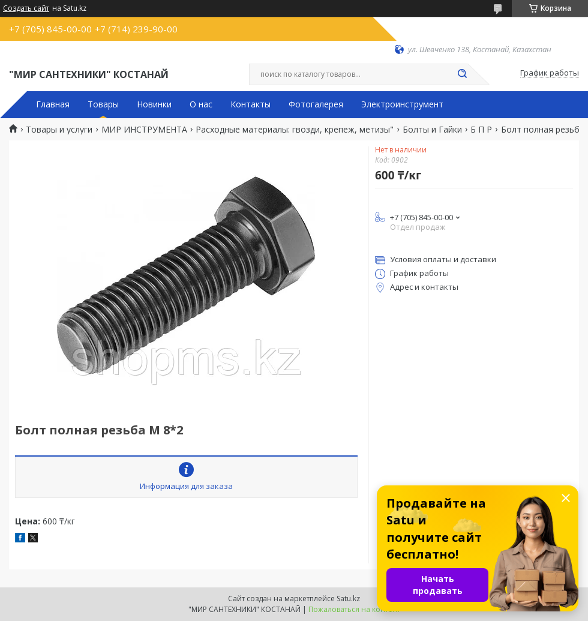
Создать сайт (26, 8)
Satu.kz (348, 598)
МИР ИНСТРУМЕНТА (144, 129)
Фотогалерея (316, 104)
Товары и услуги (59, 129)
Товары (103, 104)
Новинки (154, 104)
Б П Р (481, 129)
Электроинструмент (402, 104)
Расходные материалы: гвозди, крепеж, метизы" (295, 129)
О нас (201, 104)
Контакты (250, 104)
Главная (53, 104)
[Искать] (462, 74)
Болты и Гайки (432, 129)
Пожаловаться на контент (354, 609)
